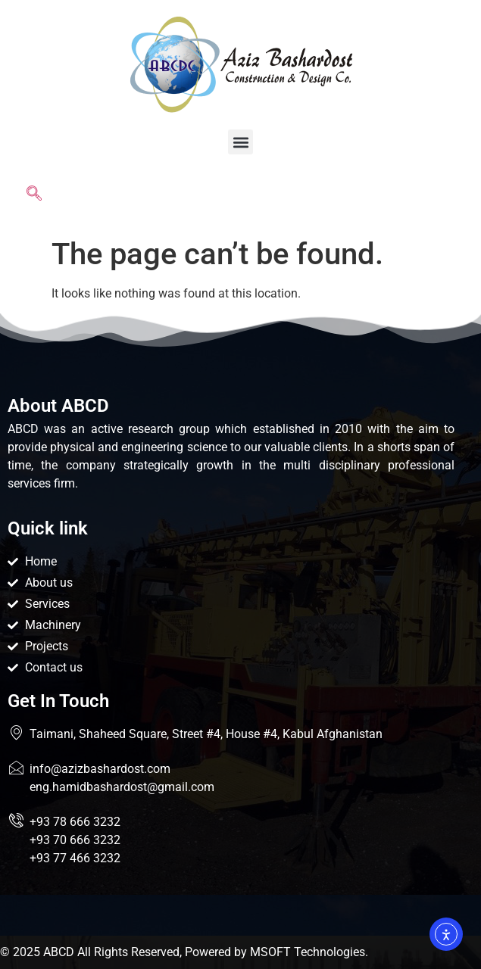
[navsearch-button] (34, 196)
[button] (240, 141)
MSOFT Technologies (307, 952)
